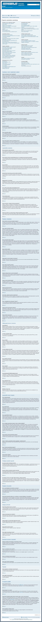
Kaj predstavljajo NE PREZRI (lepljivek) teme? (9, 66)
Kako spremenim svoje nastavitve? (7, 34)
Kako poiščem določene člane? (25, 48)
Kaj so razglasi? (4, 65)
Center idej (21, 592)
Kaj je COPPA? (4, 24)
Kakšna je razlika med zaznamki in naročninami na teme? (29, 52)
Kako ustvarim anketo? (5, 49)
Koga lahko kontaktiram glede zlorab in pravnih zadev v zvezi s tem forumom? (30, 64)
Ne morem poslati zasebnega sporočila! (27, 34)
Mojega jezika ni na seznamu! (6, 39)
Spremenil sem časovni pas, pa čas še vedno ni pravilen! (10, 38)
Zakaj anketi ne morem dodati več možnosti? (8, 50)
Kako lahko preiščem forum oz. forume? (27, 45)
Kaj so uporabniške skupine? (25, 25)
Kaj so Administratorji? (24, 23)
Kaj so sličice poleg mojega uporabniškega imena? (9, 40)
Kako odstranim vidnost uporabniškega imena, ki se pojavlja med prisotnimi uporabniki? (11, 36)
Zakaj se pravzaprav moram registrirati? (8, 23)
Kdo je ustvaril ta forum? (24, 62)
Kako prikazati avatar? (5, 41)
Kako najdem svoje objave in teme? (26, 49)
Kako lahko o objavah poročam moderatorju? (8, 55)
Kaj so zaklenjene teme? (5, 67)
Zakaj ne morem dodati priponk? (7, 53)
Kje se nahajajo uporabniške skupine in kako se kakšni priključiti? (29, 26)
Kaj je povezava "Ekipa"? (25, 31)
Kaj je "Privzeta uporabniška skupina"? (26, 30)
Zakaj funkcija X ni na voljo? (25, 63)
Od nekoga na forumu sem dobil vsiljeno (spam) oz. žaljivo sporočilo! (29, 37)
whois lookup (12, 599)
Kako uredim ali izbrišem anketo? (7, 51)
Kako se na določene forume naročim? (26, 54)
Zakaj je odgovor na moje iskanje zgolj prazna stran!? (29, 47)
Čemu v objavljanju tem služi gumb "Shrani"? (8, 56)
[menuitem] (9, 15)
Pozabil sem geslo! (5, 29)
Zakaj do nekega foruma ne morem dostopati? (9, 52)
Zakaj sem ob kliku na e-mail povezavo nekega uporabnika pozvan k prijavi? (10, 43)
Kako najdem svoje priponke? (25, 59)
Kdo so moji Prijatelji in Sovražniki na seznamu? (28, 40)
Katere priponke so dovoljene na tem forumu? (28, 58)
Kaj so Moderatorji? (24, 24)
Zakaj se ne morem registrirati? (6, 25)
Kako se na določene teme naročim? (26, 53)
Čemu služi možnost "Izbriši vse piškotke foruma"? (9, 31)
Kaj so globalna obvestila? (6, 64)
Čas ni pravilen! (4, 37)
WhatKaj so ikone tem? (5, 68)
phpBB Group (21, 584)
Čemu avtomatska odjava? (6, 30)
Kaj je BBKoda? (4, 61)
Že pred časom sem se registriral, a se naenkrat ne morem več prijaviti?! (11, 28)
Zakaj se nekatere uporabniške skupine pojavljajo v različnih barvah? (30, 29)
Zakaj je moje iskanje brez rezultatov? (26, 46)
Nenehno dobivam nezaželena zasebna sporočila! (28, 35)
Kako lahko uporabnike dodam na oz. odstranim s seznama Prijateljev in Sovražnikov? (29, 42)
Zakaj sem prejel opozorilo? (6, 54)
